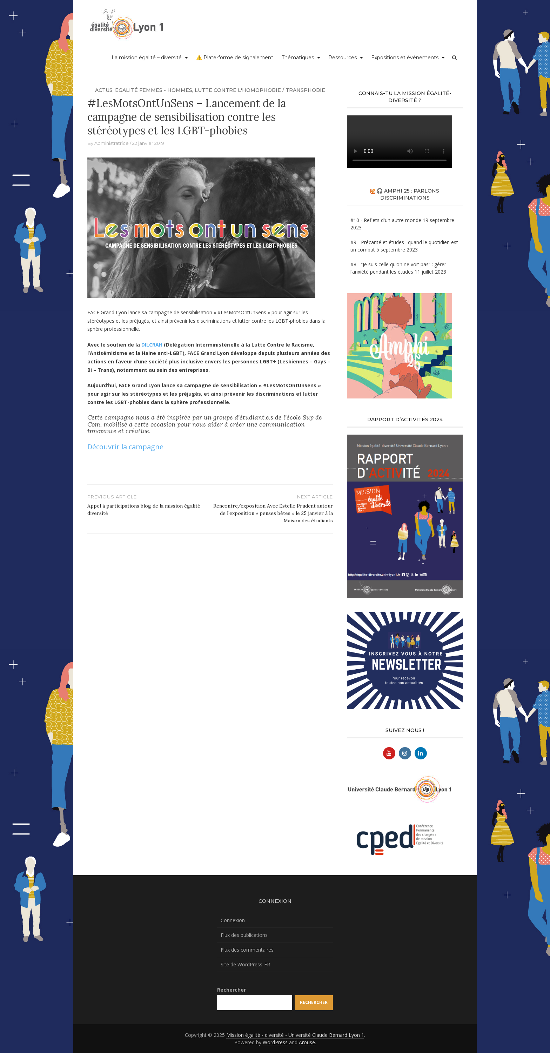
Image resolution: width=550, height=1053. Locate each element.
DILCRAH (151, 344)
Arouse (307, 1042)
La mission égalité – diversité (147, 57)
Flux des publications (244, 935)
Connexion (233, 920)
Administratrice (111, 143)
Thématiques (298, 57)
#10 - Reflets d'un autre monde (385, 220)
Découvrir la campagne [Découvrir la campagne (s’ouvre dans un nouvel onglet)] (125, 446)
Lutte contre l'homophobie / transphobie (260, 90)
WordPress (275, 1042)
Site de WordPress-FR (245, 964)
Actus (104, 90)
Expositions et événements (404, 57)
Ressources (342, 57)
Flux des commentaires (247, 949)
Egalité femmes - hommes (153, 90)
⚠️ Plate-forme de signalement (234, 57)
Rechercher (231, 989)
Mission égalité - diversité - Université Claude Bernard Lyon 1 (295, 1035)
